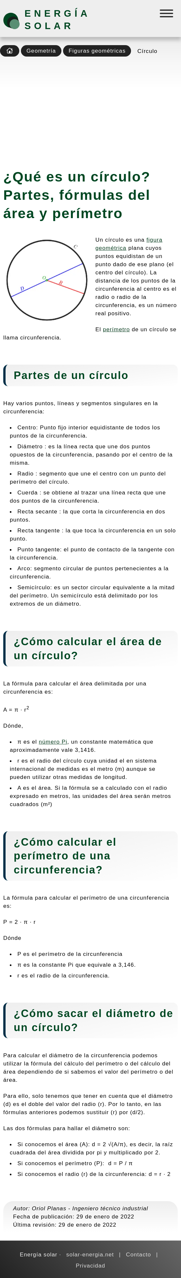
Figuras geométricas (97, 50)
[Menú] (167, 15)
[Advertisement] (90, 110)
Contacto (138, 1254)
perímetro (116, 329)
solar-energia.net (90, 1254)
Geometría (41, 50)
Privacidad (90, 1265)
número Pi (53, 741)
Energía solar (57, 19)
